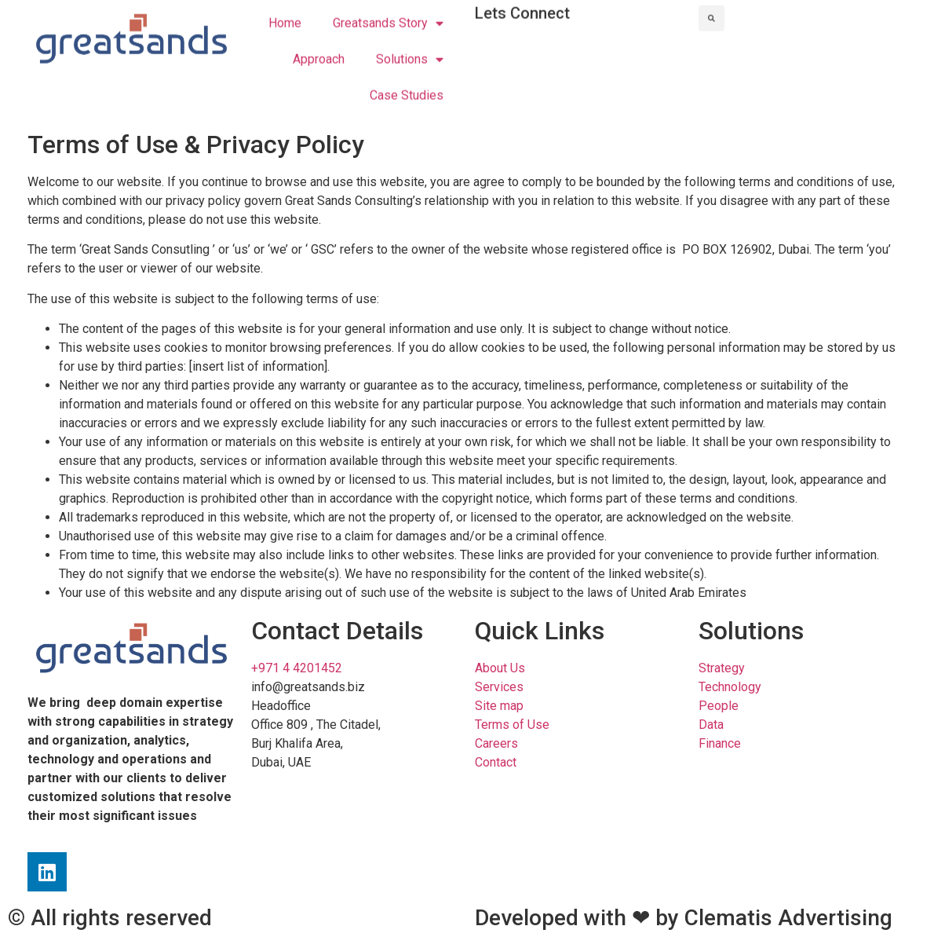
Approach (319, 47)
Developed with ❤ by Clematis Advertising (683, 918)
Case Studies (406, 83)
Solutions (409, 47)
